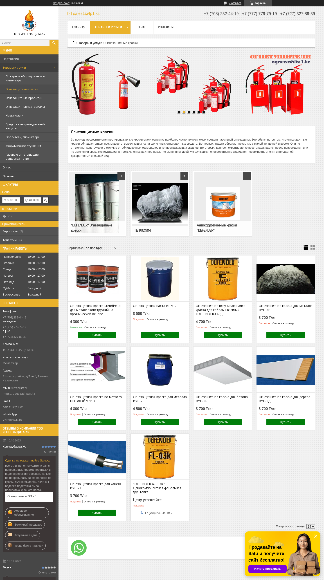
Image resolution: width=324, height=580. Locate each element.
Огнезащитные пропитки (24, 98)
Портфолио (11, 59)
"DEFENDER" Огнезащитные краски (91, 227)
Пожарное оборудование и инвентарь (25, 78)
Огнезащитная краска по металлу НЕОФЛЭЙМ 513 (96, 399)
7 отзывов (235, 3)
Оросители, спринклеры (23, 137)
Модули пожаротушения (23, 146)
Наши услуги (14, 115)
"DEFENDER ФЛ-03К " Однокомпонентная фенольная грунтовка (157, 488)
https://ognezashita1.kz (19, 394)
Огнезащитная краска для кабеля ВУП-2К (96, 486)
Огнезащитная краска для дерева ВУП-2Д (284, 399)
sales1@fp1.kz (13, 407)
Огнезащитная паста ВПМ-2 (154, 306)
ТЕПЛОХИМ (142, 230)
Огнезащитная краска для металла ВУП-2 (160, 399)
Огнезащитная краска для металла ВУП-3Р (286, 308)
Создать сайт (61, 3)
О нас (7, 167)
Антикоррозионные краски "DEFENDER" (217, 227)
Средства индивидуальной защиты (25, 126)
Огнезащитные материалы (25, 107)
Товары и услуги (14, 67)
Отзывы (8, 176)
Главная (78, 27)
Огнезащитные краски (22, 89)
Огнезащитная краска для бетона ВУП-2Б (222, 399)
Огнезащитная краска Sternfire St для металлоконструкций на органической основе (95, 310)
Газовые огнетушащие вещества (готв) (22, 156)
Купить (97, 335)
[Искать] (54, 43)
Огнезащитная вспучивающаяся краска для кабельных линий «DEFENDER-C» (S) (220, 310)
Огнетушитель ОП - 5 (21, 496)
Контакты (165, 27)
